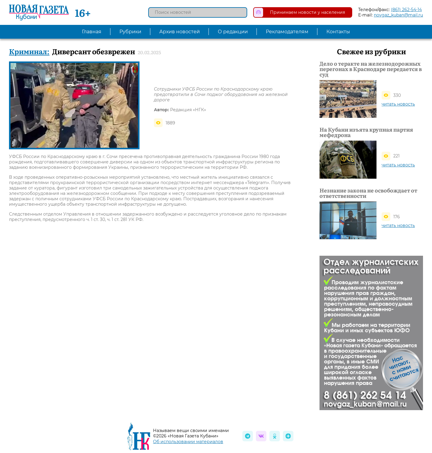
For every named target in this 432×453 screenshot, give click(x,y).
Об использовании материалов (188, 441)
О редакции (233, 31)
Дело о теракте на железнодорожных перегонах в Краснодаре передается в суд (371, 69)
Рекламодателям (287, 31)
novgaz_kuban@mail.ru (398, 15)
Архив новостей (179, 31)
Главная (91, 31)
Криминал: (29, 51)
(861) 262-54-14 (406, 9)
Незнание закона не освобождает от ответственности (368, 193)
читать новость (398, 104)
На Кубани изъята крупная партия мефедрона (366, 132)
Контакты (338, 31)
